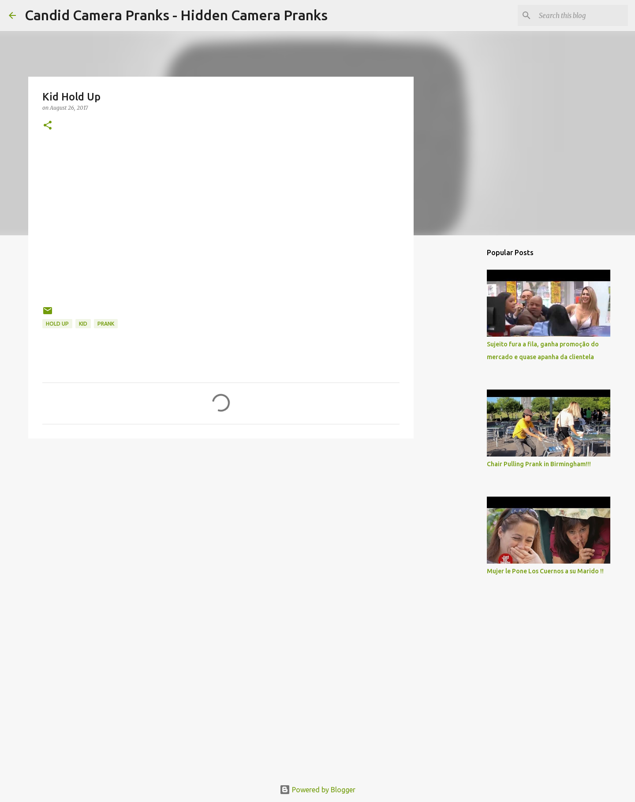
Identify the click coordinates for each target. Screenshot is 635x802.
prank (105, 324)
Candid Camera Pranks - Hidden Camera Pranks (176, 15)
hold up (57, 324)
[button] (47, 126)
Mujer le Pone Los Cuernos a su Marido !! (545, 571)
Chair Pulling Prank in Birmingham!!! (539, 464)
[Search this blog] (581, 15)
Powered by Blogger (317, 790)
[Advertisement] (221, 513)
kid (83, 324)
